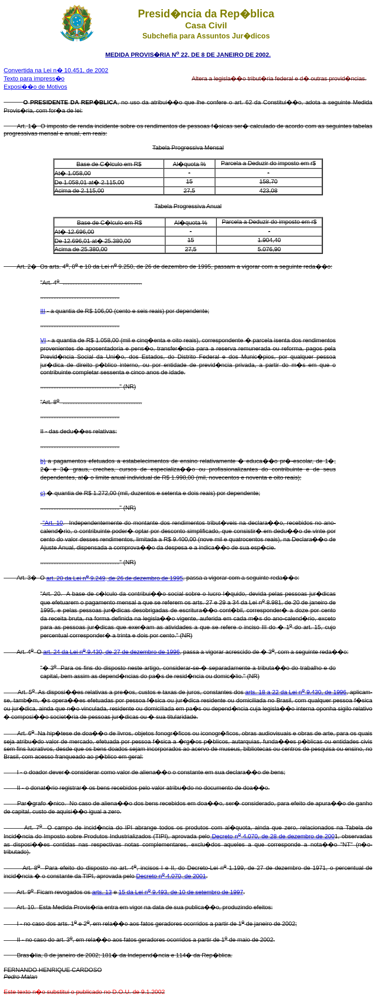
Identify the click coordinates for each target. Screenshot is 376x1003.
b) (43, 461)
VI (43, 340)
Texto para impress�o (34, 78)
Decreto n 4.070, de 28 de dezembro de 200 (272, 836)
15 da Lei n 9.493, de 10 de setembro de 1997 (180, 892)
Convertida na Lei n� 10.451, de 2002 (56, 70)
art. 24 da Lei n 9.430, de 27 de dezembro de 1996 (111, 651)
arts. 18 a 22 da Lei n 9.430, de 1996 (295, 692)
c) (42, 493)
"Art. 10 (53, 522)
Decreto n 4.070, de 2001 (171, 876)
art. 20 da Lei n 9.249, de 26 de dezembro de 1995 (114, 578)
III (42, 310)
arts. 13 (102, 892)
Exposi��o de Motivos (35, 86)
